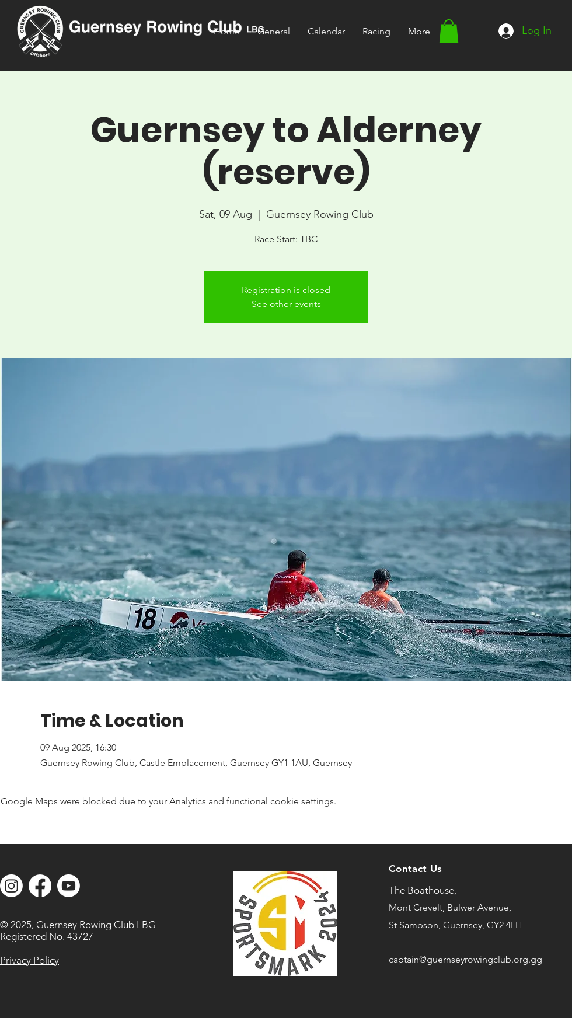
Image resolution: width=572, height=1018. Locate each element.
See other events (286, 303)
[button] (376, 31)
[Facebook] (40, 885)
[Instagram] (11, 885)
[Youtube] (68, 885)
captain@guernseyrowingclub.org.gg (465, 959)
